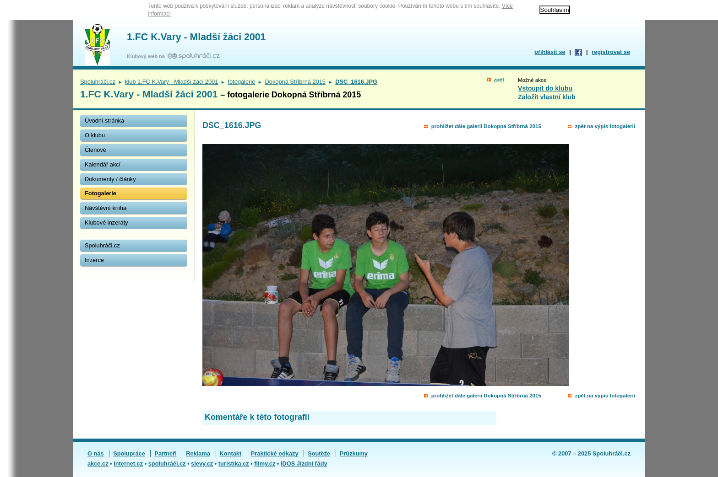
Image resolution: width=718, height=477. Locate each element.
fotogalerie (242, 81)
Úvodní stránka (104, 120)
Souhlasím (554, 9)
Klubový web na (147, 56)
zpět (499, 79)
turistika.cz (233, 463)
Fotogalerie (100, 193)
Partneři (165, 453)
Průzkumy (354, 453)
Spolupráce (129, 453)
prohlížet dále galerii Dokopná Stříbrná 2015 (486, 126)
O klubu (95, 135)
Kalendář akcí (102, 164)
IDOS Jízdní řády (304, 463)
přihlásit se (550, 51)
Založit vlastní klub (547, 97)
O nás (95, 453)
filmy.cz (264, 463)
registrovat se (611, 51)
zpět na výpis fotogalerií (605, 126)
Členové (95, 149)
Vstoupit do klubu (545, 88)
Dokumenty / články (110, 179)
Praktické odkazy (275, 453)
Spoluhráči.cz (97, 81)
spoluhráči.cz (167, 463)
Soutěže (319, 453)
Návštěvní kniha (105, 207)
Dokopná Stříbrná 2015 (295, 81)
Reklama (198, 453)
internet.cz (128, 463)
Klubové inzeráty (106, 222)
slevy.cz (202, 463)
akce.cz (98, 463)
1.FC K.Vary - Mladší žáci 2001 (196, 37)
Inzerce (94, 260)
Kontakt (231, 453)
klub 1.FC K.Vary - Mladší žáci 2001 (171, 81)
